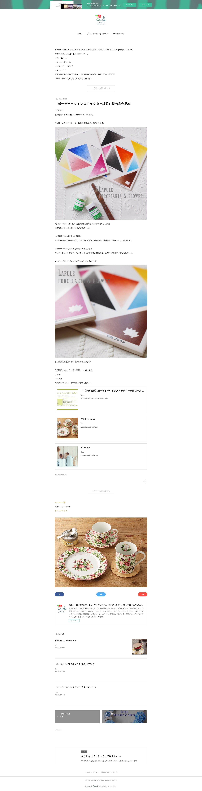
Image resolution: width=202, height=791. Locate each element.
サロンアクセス (61, 511)
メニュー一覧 (60, 502)
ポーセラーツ (118, 34)
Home (80, 34)
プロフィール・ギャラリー (98, 34)
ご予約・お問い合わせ (101, 88)
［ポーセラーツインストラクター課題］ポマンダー (75, 664)
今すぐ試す (130, 4)
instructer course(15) (60, 474)
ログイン (145, 5)
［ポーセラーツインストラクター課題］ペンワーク (75, 687)
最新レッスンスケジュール (65, 641)
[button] (80, 34)
